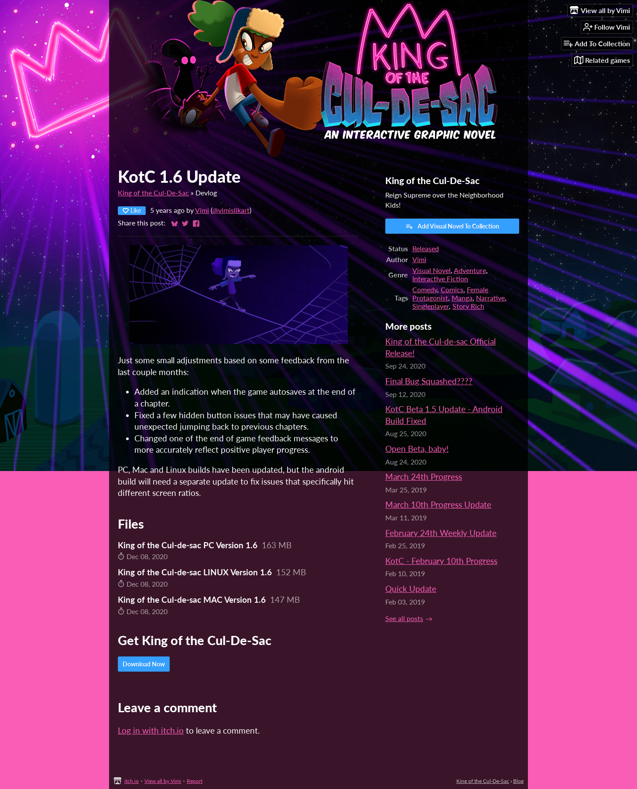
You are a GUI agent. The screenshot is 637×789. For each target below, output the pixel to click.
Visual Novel (431, 270)
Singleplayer (430, 306)
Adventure (470, 270)
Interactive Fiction (440, 278)
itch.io (131, 781)
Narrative (490, 298)
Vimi (202, 210)
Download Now (144, 664)
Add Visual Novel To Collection (452, 226)
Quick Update (410, 589)
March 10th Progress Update (438, 504)
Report (194, 781)
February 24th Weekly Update (441, 533)
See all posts (404, 618)
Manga (462, 298)
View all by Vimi (162, 781)
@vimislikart (231, 210)
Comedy (424, 289)
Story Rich (468, 306)
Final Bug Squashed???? (429, 381)
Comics (452, 289)
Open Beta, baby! (417, 449)
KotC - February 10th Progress (441, 561)
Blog (518, 781)
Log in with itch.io (151, 730)
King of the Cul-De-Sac (153, 192)
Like (132, 210)
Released (425, 248)
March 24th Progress (423, 476)
